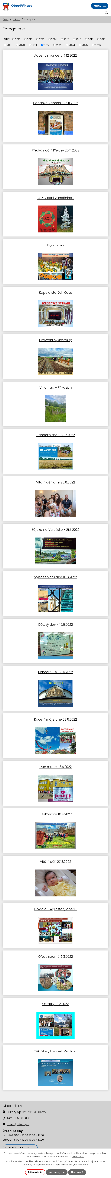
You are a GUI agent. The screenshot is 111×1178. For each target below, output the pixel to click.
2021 (34, 45)
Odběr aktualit (17, 1148)
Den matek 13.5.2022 (55, 766)
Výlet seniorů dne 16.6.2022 (55, 577)
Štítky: (6, 39)
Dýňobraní (55, 245)
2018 (102, 39)
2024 (72, 45)
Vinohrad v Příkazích (55, 387)
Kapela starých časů (55, 292)
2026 (97, 45)
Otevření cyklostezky (55, 340)
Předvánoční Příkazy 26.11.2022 (55, 150)
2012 (29, 39)
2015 (66, 39)
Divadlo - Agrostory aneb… (55, 909)
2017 (90, 39)
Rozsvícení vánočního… (55, 197)
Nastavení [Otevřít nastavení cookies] (77, 1172)
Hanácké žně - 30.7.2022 (55, 435)
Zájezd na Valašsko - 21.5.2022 (55, 529)
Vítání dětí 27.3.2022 (55, 861)
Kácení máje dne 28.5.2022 (55, 719)
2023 (59, 45)
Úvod (5, 19)
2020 (22, 45)
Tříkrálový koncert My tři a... (55, 1051)
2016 (78, 39)
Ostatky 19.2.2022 (55, 1004)
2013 (42, 39)
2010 (17, 39)
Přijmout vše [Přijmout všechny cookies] (35, 1172)
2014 (54, 39)
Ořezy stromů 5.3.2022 (55, 956)
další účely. (78, 1156)
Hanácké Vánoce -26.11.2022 (55, 103)
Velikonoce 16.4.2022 (55, 814)
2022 (46, 45)
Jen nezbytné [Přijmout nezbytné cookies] (57, 1172)
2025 (85, 45)
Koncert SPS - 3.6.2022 (55, 672)
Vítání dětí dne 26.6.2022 (55, 482)
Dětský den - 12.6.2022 (55, 624)
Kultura (16, 19)
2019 (9, 45)
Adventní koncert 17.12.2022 (55, 55)
